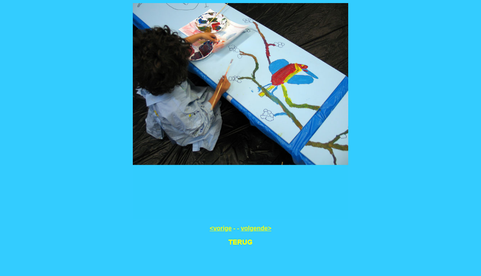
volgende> (256, 228)
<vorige (221, 228)
